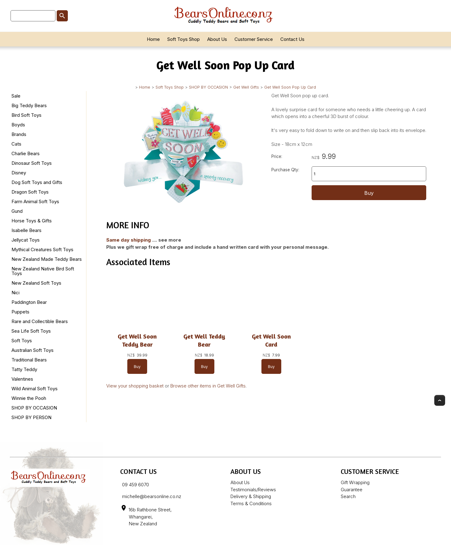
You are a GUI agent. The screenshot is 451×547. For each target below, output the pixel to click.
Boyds (18, 125)
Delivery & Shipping (250, 496)
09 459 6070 (135, 485)
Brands (18, 134)
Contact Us (292, 39)
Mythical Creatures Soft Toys (42, 249)
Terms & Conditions (251, 503)
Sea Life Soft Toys (31, 331)
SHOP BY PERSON (31, 417)
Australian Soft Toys (32, 350)
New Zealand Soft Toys (36, 283)
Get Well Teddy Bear (204, 340)
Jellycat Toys (25, 240)
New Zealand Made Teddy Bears (46, 259)
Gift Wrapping (355, 482)
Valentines (22, 379)
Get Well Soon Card (271, 340)
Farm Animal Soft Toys (35, 201)
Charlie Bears (25, 153)
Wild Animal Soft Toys (34, 389)
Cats (16, 144)
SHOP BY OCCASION (208, 87)
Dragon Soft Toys (30, 192)
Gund (17, 211)
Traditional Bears (29, 360)
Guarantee (351, 489)
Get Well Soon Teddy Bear (137, 340)
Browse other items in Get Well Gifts (208, 386)
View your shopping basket (135, 386)
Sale (15, 96)
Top (439, 400)
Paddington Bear (29, 302)
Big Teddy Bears (29, 105)
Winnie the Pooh (28, 398)
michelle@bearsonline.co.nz (151, 496)
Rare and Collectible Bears (39, 321)
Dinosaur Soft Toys (31, 163)
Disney (18, 173)
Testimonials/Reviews (253, 489)
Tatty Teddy (24, 369)
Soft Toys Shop (183, 39)
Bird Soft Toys (26, 115)
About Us (217, 39)
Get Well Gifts (246, 87)
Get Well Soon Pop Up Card (290, 87)
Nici (15, 292)
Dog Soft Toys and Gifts (36, 182)
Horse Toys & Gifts (31, 221)
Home (153, 39)
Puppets (20, 312)
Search (348, 496)
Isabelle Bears (26, 230)
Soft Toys (21, 341)
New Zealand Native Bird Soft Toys (42, 271)
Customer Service (253, 39)
